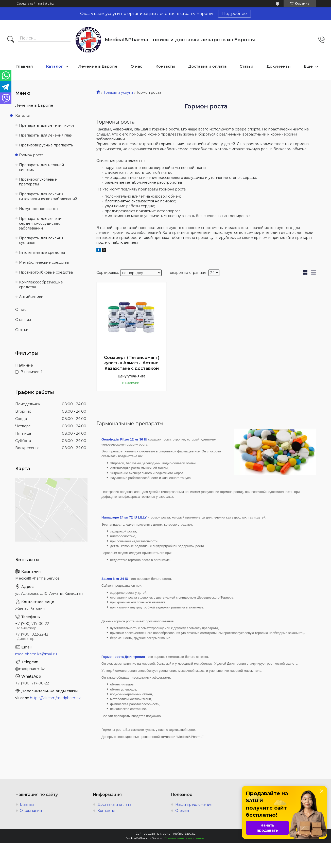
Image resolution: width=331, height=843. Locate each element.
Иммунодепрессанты (38, 208)
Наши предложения (193, 804)
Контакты (165, 66)
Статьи (246, 66)
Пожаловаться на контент (184, 838)
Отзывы (23, 319)
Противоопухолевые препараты (38, 181)
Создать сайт (26, 3)
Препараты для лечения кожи (46, 125)
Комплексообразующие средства (41, 284)
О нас (136, 66)
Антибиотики (31, 297)
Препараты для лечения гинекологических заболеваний (48, 196)
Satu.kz (190, 833)
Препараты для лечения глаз (45, 135)
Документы (279, 66)
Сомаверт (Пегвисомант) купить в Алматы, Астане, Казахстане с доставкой (131, 363)
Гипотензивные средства (42, 252)
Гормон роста (31, 155)
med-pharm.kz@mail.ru (36, 654)
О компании (31, 810)
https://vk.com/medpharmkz (55, 698)
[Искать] (10, 40)
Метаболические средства (44, 262)
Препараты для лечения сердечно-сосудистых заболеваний (41, 223)
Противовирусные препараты (46, 145)
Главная (24, 66)
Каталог (54, 66)
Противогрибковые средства (46, 272)
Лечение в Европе (97, 66)
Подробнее (234, 13)
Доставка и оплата (207, 66)
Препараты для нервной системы (41, 167)
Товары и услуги (118, 92)
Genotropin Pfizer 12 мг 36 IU (124, 439)
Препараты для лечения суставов (41, 240)
